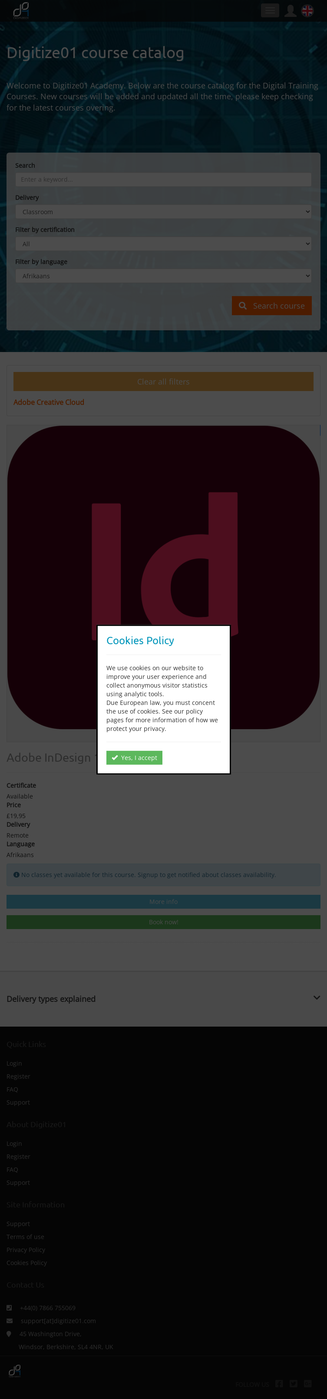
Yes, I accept (134, 757)
